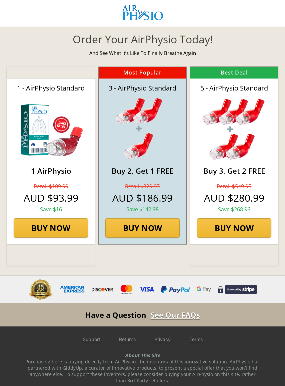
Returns (127, 339)
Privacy (162, 339)
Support (91, 339)
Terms (196, 339)
